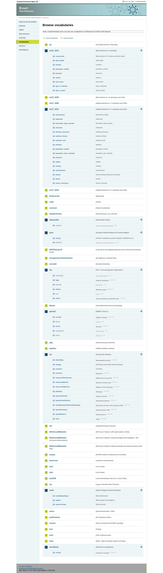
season (58, 77)
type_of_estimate (61, 86)
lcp (50, 484)
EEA (28, 1)
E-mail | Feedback (25, 566)
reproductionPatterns (63, 400)
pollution (59, 145)
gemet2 (52, 311)
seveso (52, 523)
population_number (62, 69)
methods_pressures (62, 132)
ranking (58, 166)
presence (59, 73)
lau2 (51, 472)
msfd (51, 490)
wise (51, 541)
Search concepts (68, 38)
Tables (21, 30)
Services (22, 46)
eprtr (51, 233)
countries (59, 369)
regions (58, 500)
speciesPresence (61, 409)
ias (50, 354)
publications (54, 517)
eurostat (52, 264)
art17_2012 (54, 109)
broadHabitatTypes (62, 496)
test (51, 529)
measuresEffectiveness (64, 378)
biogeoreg (59, 119)
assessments (60, 115)
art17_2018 (54, 190)
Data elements (24, 34)
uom (51, 535)
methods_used (61, 140)
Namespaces (23, 50)
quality (58, 162)
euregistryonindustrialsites (61, 258)
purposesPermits (61, 396)
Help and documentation (28, 22)
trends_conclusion (62, 183)
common (53, 208)
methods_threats (61, 136)
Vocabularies (24, 42)
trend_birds (60, 82)
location (58, 65)
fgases (52, 306)
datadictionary (55, 214)
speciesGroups (61, 504)
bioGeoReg (59, 360)
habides (52, 348)
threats (58, 175)
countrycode (60, 56)
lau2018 (52, 478)
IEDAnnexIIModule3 (57, 438)
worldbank (53, 547)
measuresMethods (62, 382)
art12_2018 (54, 97)
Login (126, 1)
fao (50, 270)
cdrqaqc (58, 364)
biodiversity (54, 196)
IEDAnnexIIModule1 (57, 432)
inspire (52, 455)
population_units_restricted (65, 153)
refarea (58, 289)
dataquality (54, 220)
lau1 (51, 466)
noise (51, 511)
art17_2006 (54, 103)
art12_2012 (54, 51)
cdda (51, 202)
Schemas (22, 38)
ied (50, 426)
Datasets (22, 26)
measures (59, 127)
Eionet (28, 17)
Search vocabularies (52, 38)
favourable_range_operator (65, 123)
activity (58, 238)
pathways (59, 391)
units (57, 419)
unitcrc (58, 298)
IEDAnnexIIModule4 (57, 446)
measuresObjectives (63, 387)
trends (58, 179)
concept (58, 317)
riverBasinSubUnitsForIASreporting (68, 405)
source (58, 326)
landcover (53, 460)
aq (50, 45)
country (58, 552)
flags (57, 280)
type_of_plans (60, 90)
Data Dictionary (35, 17)
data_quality (60, 60)
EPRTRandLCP (55, 250)
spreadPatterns (61, 414)
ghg (51, 343)
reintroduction (60, 170)
